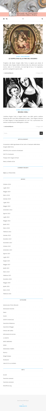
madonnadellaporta (8, 73)
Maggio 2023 (6, 206)
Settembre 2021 (7, 250)
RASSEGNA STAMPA (8, 349)
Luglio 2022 (6, 217)
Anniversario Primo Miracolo (10, 305)
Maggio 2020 (6, 282)
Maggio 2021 (6, 264)
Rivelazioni (6, 360)
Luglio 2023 (6, 202)
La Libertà (6, 338)
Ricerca (5, 352)
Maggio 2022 (6, 220)
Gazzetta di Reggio (8, 327)
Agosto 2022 (6, 213)
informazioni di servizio (9, 334)
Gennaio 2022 (7, 235)
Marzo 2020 (6, 290)
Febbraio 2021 (7, 275)
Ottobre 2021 (7, 246)
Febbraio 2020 (7, 293)
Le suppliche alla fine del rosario (23, 58)
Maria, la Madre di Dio (9, 161)
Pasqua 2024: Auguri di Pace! (11, 158)
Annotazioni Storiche (8, 308)
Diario (18, 56)
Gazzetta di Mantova (9, 323)
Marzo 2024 (6, 195)
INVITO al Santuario (8, 154)
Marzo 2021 (6, 272)
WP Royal (26, 400)
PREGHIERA (12, 173)
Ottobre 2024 (7, 184)
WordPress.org (7, 385)
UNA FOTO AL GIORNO (9, 363)
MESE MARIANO (25, 56)
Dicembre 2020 (7, 279)
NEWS (4, 345)
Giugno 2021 (6, 261)
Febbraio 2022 (7, 231)
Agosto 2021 (6, 253)
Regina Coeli (23, 112)
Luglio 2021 (6, 257)
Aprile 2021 (6, 268)
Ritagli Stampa (7, 356)
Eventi (5, 316)
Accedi (5, 375)
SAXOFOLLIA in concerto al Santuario (13, 150)
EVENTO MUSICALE (8, 319)
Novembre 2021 (7, 242)
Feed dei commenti (8, 382)
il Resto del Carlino (8, 330)
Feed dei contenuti (8, 378)
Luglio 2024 (6, 188)
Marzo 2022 (6, 228)
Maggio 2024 (6, 191)
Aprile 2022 (6, 224)
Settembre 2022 (7, 210)
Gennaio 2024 (7, 199)
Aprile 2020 (6, 286)
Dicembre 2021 (7, 239)
